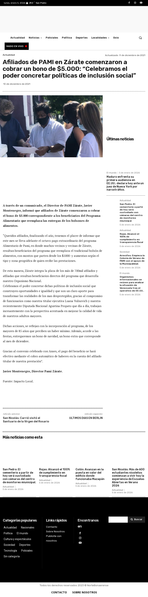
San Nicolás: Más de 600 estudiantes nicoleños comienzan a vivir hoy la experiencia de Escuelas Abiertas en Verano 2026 (128, 477)
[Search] (136, 520)
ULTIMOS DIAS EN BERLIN (86, 418)
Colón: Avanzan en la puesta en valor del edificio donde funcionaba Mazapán (90, 474)
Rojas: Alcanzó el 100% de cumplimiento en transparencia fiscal (131, 238)
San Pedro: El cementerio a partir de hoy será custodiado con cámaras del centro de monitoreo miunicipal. (131, 212)
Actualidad (9, 55)
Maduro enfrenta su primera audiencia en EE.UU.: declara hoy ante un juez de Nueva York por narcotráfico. (125, 183)
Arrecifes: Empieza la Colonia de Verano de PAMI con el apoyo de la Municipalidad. (132, 259)
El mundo (112, 173)
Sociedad (125, 252)
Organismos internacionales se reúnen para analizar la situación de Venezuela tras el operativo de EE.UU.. (132, 283)
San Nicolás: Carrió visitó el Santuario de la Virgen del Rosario (26, 419)
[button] (140, 38)
